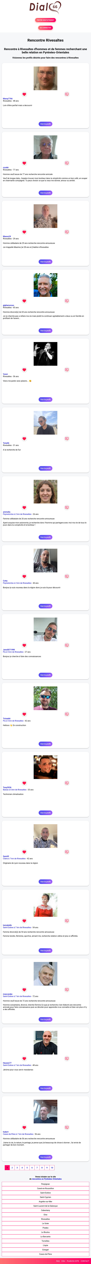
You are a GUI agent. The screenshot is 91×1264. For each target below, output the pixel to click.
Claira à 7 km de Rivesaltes (14, 858)
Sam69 (6, 856)
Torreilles (45, 1241)
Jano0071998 (9, 650)
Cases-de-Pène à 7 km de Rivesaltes (18, 1134)
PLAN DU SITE (73, 1261)
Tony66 (6, 443)
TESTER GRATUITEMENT (45, 20)
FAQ (58, 1261)
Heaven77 (7, 1063)
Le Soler (45, 1223)
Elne (45, 1215)
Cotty (5, 581)
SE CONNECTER (45, 28)
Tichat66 (6, 718)
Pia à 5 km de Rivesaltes (13, 652)
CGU (63, 1261)
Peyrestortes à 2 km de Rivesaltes (17, 514)
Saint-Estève (45, 1193)
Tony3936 (7, 787)
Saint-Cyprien (45, 1197)
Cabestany (45, 1210)
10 (52, 1168)
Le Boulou (45, 1232)
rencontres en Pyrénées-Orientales (47, 1179)
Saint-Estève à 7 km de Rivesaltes (17, 927)
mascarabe (7, 994)
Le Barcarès (45, 1236)
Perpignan (45, 1184)
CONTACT (85, 1261)
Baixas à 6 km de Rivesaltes (14, 790)
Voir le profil (45, 124)
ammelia (6, 512)
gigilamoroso (8, 305)
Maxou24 (7, 236)
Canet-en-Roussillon (45, 1188)
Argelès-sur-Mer (45, 1201)
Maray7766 (8, 99)
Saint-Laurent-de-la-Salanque (45, 1206)
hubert (6, 1132)
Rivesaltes (45, 1219)
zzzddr (6, 167)
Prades (45, 1228)
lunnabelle (7, 925)
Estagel (45, 1250)
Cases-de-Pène (45, 1254)
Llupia (45, 1245)
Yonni (5, 374)
